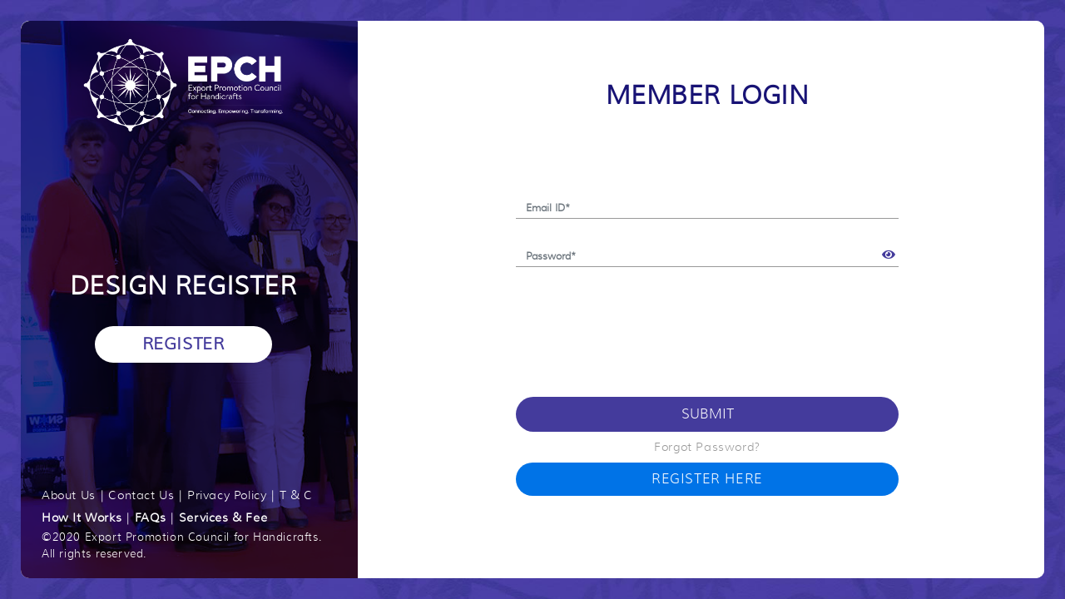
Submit (707, 414)
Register (183, 344)
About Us (69, 495)
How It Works (81, 517)
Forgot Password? (707, 446)
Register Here (707, 479)
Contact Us (141, 495)
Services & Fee (223, 517)
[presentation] (642, 324)
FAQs (150, 517)
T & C (296, 495)
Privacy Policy (226, 495)
